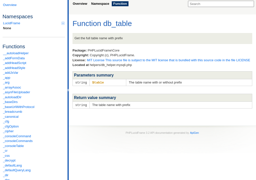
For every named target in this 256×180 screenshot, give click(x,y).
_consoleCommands (18, 141)
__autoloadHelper (16, 53)
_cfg (6, 121)
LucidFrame (33, 23)
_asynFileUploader (16, 92)
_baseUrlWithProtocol (18, 107)
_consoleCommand (17, 136)
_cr (5, 150)
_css (6, 156)
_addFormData (14, 58)
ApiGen (194, 132)
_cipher (8, 131)
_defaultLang (12, 165)
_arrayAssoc (12, 87)
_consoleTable (13, 146)
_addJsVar (10, 72)
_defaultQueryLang (17, 170)
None (7, 28)
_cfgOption (11, 126)
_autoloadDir (12, 97)
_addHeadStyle (14, 68)
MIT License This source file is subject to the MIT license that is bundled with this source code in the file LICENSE (168, 60)
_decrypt (9, 160)
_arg (6, 82)
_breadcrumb (12, 112)
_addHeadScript (14, 63)
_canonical (10, 116)
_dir (5, 175)
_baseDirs (10, 102)
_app (6, 78)
